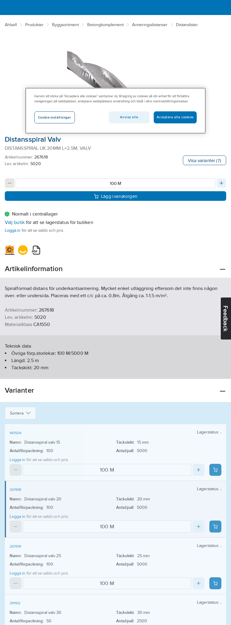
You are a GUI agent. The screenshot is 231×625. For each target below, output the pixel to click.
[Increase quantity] (221, 183)
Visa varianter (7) (204, 160)
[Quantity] (115, 183)
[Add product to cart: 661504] (215, 470)
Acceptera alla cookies (175, 117)
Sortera (20, 413)
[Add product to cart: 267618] (215, 527)
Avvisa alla (129, 117)
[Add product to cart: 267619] (215, 583)
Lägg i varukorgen (115, 195)
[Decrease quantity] (9, 183)
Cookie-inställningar (54, 117)
